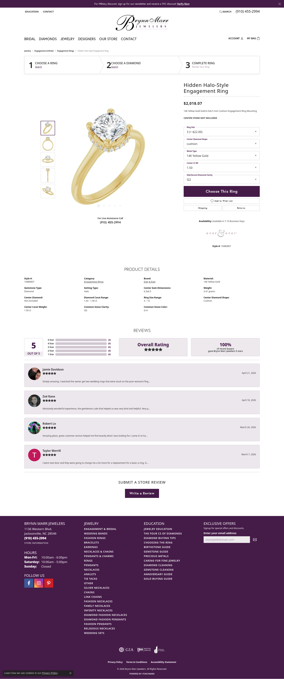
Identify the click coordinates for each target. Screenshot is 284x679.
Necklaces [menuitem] (91, 569)
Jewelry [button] (67, 39)
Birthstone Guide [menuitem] (157, 547)
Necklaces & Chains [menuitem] (99, 551)
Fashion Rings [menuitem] (95, 538)
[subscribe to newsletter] (255, 539)
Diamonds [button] (48, 39)
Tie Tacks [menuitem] (90, 578)
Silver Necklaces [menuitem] (96, 587)
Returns (241, 208)
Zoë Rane (49, 396)
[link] (48, 12)
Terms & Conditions (136, 662)
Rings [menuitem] (88, 560)
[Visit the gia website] (126, 649)
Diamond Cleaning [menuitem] (158, 565)
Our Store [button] (108, 39)
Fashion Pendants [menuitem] (98, 624)
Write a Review (142, 493)
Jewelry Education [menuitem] (158, 529)
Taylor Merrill (52, 450)
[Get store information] (36, 543)
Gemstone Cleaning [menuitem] (159, 569)
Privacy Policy (115, 662)
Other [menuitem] (88, 583)
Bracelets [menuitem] (91, 542)
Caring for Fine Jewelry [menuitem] (162, 560)
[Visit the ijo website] (144, 649)
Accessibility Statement (163, 662)
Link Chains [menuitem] (93, 596)
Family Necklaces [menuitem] (97, 606)
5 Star (51, 339)
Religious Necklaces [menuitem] (99, 628)
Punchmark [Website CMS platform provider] (149, 673)
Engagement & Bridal (44, 51)
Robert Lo (49, 423)
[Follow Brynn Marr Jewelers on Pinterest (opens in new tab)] (48, 583)
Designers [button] (87, 39)
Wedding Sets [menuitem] (94, 633)
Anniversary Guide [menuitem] (158, 574)
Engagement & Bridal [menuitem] (100, 529)
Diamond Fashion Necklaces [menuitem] (105, 615)
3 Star (51, 347)
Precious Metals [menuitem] (156, 556)
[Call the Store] (35, 538)
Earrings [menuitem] (91, 547)
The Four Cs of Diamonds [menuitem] (163, 533)
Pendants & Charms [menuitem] (99, 556)
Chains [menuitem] (89, 592)
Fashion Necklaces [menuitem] (98, 601)
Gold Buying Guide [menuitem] (158, 578)
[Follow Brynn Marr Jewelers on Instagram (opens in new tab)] (38, 583)
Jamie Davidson (53, 369)
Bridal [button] (29, 39)
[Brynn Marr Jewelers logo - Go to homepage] (142, 23)
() (109, 339)
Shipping (202, 208)
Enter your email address (220, 533)
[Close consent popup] (70, 673)
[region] (109, 159)
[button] (31, 12)
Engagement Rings (65, 51)
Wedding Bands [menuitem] (96, 533)
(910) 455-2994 (110, 222)
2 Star (51, 350)
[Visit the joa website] (159, 649)
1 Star (51, 354)
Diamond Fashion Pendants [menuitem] (105, 619)
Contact (129, 39)
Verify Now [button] (183, 3)
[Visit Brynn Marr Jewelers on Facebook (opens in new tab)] (28, 583)
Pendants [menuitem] (91, 565)
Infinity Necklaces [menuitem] (98, 610)
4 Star (51, 343)
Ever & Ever (150, 281)
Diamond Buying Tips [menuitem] (160, 538)
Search (38, 67)
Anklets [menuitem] (90, 574)
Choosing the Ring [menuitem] (158, 542)
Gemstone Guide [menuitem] (156, 551)
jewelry (27, 51)
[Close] (279, 4)
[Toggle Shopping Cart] (253, 38)
